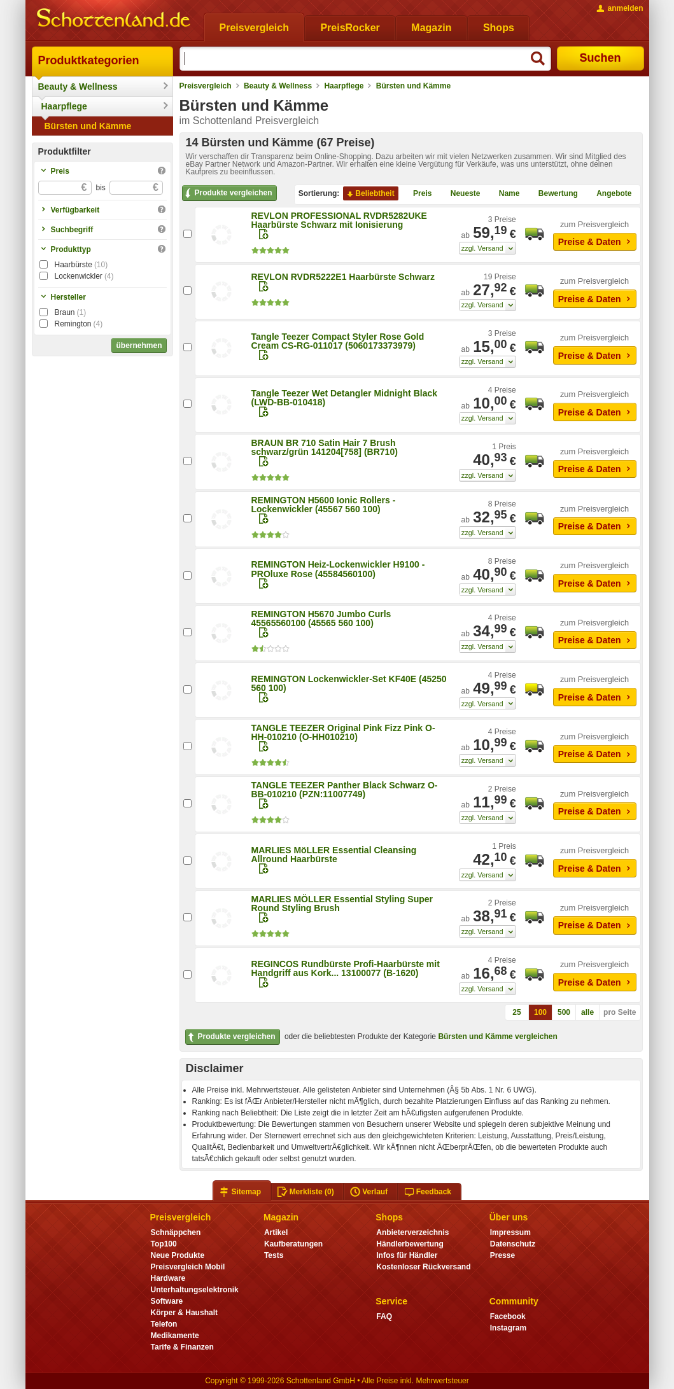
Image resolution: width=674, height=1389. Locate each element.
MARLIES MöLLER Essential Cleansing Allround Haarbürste (334, 854)
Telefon (164, 1324)
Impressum (510, 1232)
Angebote (608, 194)
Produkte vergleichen (227, 193)
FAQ (384, 1316)
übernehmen (139, 345)
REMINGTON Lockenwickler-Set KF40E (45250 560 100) (349, 683)
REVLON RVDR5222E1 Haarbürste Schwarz (343, 276)
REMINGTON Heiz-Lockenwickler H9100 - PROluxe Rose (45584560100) (338, 569)
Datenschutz (512, 1243)
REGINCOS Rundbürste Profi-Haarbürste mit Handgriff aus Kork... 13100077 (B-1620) (345, 968)
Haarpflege (64, 106)
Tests (274, 1255)
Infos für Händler (406, 1255)
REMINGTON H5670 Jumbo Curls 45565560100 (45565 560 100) (321, 618)
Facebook (508, 1316)
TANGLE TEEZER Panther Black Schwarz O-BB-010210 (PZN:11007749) (344, 790)
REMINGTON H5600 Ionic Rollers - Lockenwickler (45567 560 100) (323, 504)
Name (504, 194)
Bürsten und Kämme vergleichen (497, 1036)
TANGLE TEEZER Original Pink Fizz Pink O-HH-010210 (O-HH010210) (343, 732)
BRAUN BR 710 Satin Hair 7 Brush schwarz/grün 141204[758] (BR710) (324, 447)
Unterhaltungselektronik (195, 1289)
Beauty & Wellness (78, 86)
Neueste (460, 194)
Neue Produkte (178, 1255)
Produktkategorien (88, 60)
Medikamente (175, 1335)
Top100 (164, 1243)
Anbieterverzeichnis (412, 1232)
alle (587, 1012)
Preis (417, 194)
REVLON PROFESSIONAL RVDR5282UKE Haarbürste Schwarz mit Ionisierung (339, 220)
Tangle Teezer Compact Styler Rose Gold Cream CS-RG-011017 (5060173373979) (338, 341)
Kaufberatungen (293, 1243)
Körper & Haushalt (184, 1312)
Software (167, 1301)
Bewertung (553, 194)
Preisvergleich (205, 85)
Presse (502, 1255)
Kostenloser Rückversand (423, 1266)
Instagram (508, 1327)
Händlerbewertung (409, 1243)
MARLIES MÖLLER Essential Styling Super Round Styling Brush (342, 903)
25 (516, 1012)
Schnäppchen (176, 1232)
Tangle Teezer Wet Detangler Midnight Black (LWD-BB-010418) (344, 398)
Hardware (168, 1278)
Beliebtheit (369, 194)
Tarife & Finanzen (182, 1347)
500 (564, 1012)
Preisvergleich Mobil (188, 1266)
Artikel (276, 1232)
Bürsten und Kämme (88, 126)
